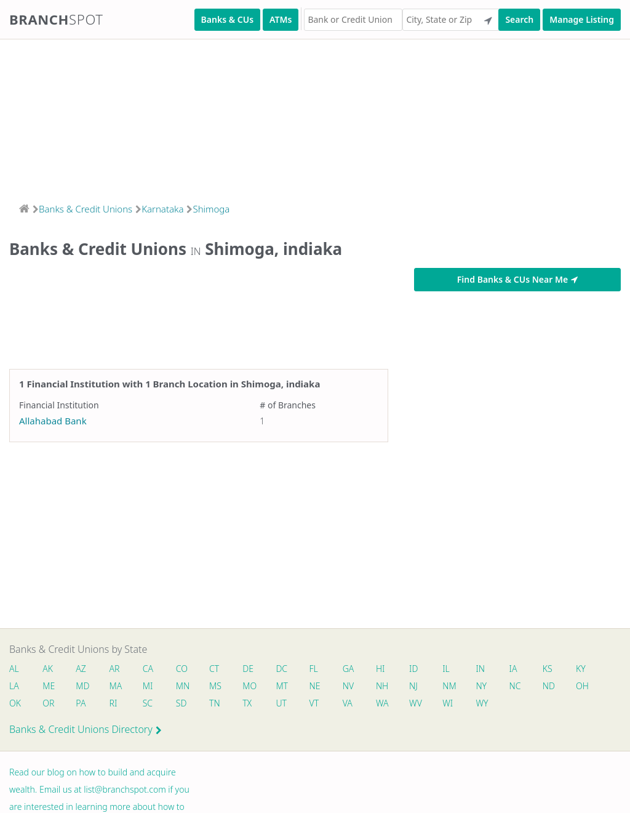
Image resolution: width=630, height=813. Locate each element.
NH (382, 686)
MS (215, 686)
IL (446, 668)
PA (81, 703)
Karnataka (162, 209)
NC (515, 686)
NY (481, 686)
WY (482, 703)
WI (447, 703)
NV (348, 686)
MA (116, 686)
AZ (81, 668)
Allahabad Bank (53, 421)
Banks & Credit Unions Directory (85, 729)
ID (413, 668)
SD (181, 703)
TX (247, 703)
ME (48, 686)
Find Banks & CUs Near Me (517, 279)
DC (281, 668)
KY (581, 668)
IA (513, 668)
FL (313, 668)
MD (82, 686)
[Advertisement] (315, 117)
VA (348, 703)
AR (115, 668)
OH (582, 686)
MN (182, 686)
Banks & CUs (227, 19)
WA (382, 703)
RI (114, 703)
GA (348, 668)
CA (148, 668)
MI (148, 686)
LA (14, 686)
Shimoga (211, 209)
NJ (413, 686)
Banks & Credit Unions (85, 209)
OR (48, 703)
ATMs (280, 19)
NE (315, 686)
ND (549, 686)
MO (248, 686)
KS (547, 668)
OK (15, 703)
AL (14, 668)
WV (415, 703)
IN (480, 668)
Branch (56, 19)
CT (214, 668)
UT (281, 703)
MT (282, 686)
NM (448, 686)
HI (380, 668)
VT (314, 703)
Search (519, 19)
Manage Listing (581, 19)
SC (148, 703)
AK (47, 668)
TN (214, 703)
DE (247, 668)
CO (182, 668)
